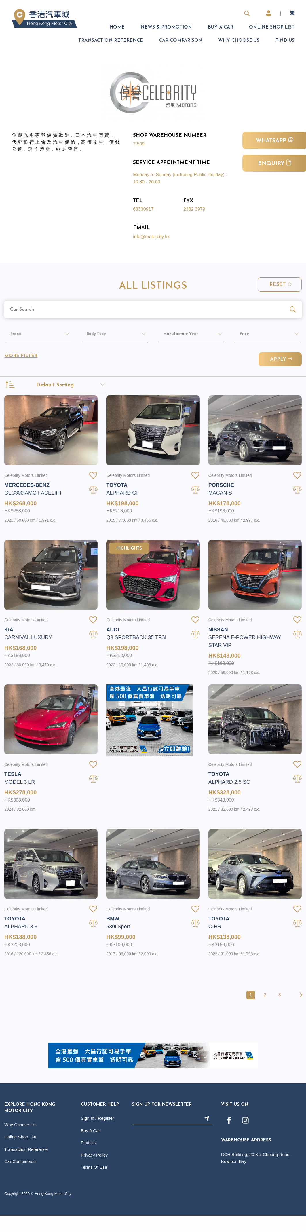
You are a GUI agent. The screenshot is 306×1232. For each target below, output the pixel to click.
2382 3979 (194, 209)
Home (117, 27)
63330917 (143, 209)
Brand (11, 335)
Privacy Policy (94, 1172)
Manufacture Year (178, 335)
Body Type (93, 335)
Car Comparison (180, 40)
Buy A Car (220, 27)
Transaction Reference (110, 40)
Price (240, 335)
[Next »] (300, 1012)
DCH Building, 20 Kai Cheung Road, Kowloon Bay (256, 1175)
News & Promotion (166, 27)
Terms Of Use (94, 1184)
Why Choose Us (238, 40)
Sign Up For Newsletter (162, 1122)
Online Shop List (271, 27)
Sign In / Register (97, 1135)
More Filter (20, 357)
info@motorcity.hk (151, 236)
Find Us (284, 40)
